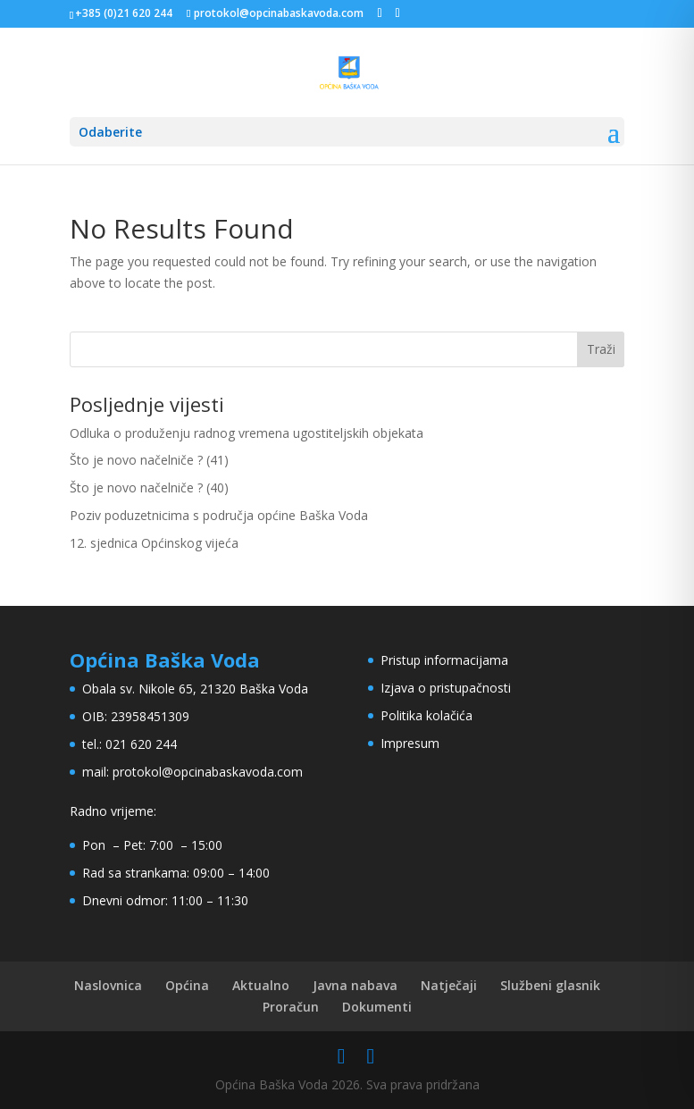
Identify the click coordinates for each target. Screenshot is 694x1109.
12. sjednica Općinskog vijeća (154, 542)
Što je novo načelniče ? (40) (149, 487)
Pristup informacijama (444, 659)
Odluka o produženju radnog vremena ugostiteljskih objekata (246, 432)
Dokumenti (377, 1006)
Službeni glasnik (550, 985)
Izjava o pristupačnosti (445, 687)
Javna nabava (355, 985)
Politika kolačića (426, 715)
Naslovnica (108, 985)
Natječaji (449, 985)
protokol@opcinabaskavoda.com (208, 771)
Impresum (409, 743)
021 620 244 (141, 743)
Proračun (291, 1006)
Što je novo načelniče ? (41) (149, 459)
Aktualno (260, 985)
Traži (601, 348)
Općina (187, 985)
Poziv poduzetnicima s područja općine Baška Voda (219, 515)
